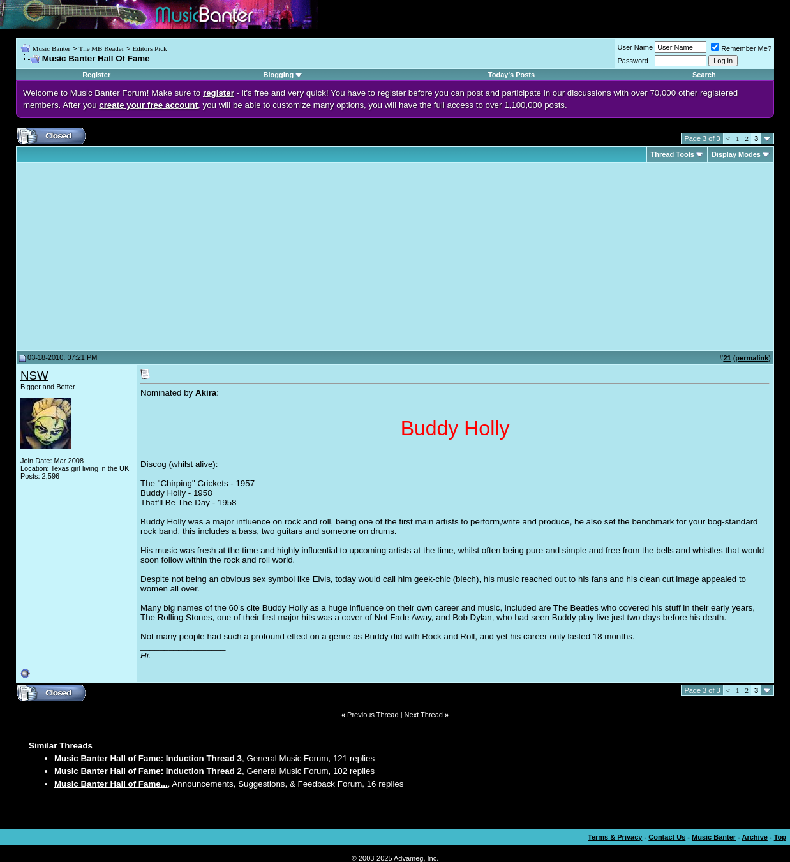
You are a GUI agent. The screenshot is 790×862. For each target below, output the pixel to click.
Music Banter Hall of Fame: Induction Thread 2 (148, 771)
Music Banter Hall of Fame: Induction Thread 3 (148, 758)
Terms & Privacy (615, 837)
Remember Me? (741, 48)
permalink (751, 358)
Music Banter (52, 48)
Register (96, 74)
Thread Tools (672, 154)
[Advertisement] (127, 256)
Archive (755, 837)
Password (633, 60)
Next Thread (424, 714)
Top (780, 837)
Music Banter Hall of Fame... (111, 784)
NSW (34, 375)
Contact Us (666, 837)
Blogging (278, 74)
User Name (635, 47)
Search (704, 74)
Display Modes (736, 154)
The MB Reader (101, 48)
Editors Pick (150, 48)
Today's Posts (511, 74)
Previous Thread (373, 714)
